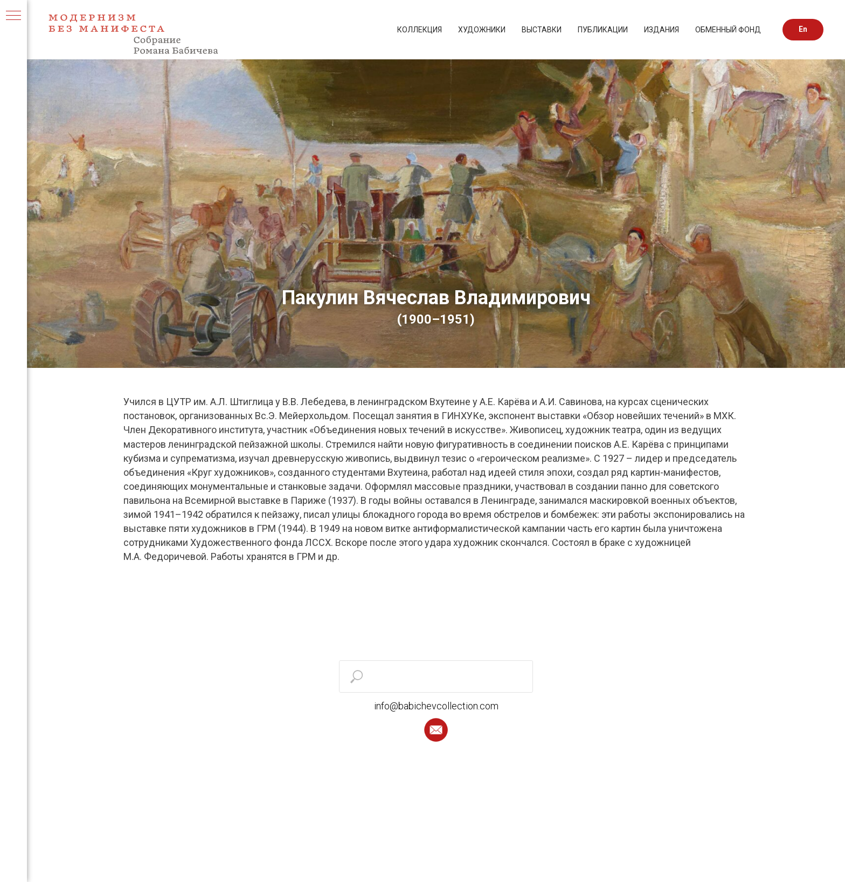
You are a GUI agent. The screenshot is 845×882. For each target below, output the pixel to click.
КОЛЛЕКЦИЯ (419, 29)
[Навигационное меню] (13, 16)
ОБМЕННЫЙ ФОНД (728, 29)
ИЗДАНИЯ (661, 29)
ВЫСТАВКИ (542, 29)
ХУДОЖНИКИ (481, 29)
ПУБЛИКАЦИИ (603, 29)
